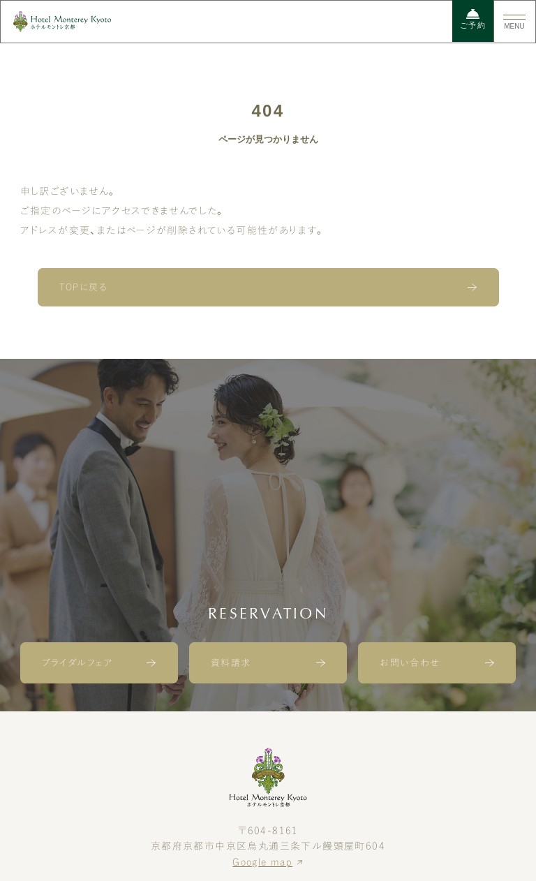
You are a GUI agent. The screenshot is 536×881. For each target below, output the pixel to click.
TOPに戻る (83, 287)
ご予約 (473, 19)
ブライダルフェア (77, 662)
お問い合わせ (409, 662)
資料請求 (231, 662)
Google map (262, 862)
